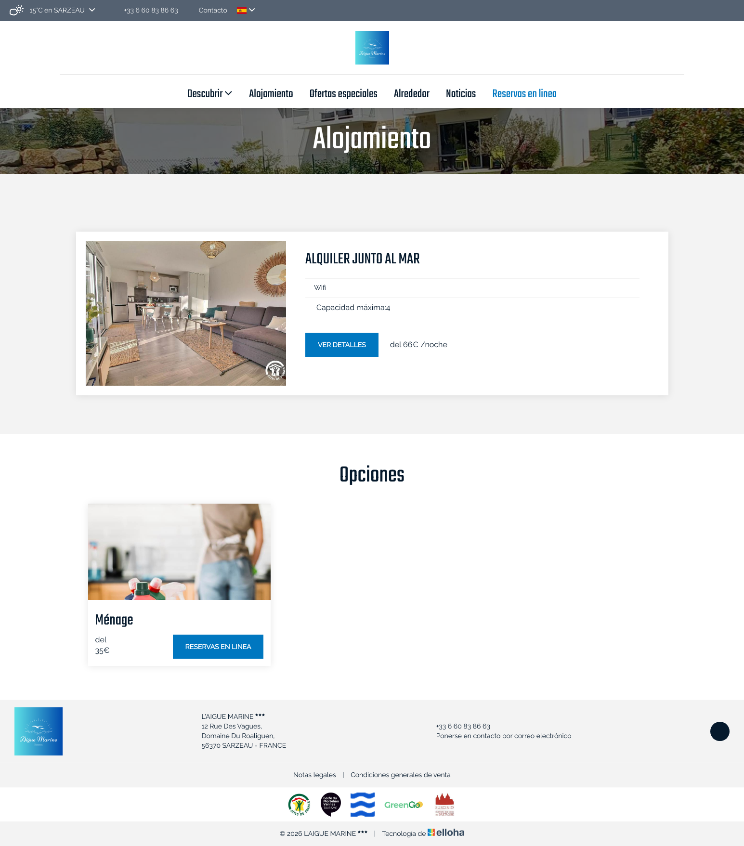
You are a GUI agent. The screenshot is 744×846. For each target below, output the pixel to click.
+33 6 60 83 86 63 (457, 726)
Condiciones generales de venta (401, 775)
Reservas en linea (524, 95)
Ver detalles (342, 345)
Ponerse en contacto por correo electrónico (498, 736)
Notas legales (314, 775)
